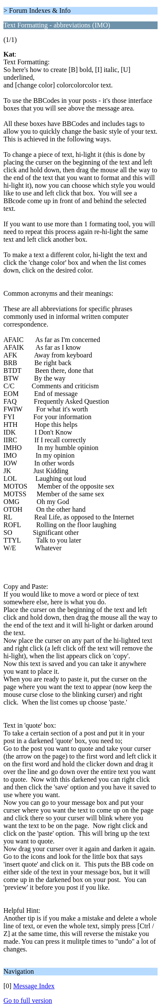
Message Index (34, 986)
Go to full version (27, 1000)
